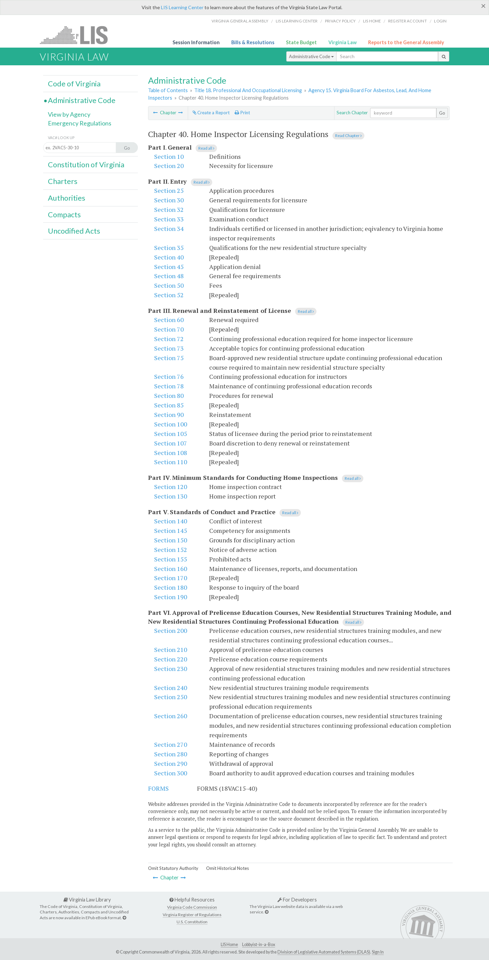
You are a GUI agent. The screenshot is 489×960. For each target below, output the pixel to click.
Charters (62, 181)
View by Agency (69, 114)
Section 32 (169, 209)
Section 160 (170, 569)
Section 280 (170, 754)
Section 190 (170, 597)
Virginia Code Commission (192, 907)
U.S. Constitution (192, 921)
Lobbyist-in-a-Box (258, 944)
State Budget (301, 42)
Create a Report (211, 112)
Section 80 (169, 395)
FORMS (158, 788)
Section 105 (170, 434)
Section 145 (170, 530)
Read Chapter (348, 135)
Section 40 (169, 257)
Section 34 (169, 228)
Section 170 (170, 578)
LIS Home (229, 944)
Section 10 (169, 156)
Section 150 (170, 540)
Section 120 (170, 487)
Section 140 (170, 521)
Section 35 (169, 247)
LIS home (372, 21)
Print (242, 112)
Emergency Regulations (79, 123)
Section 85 (169, 405)
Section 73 (169, 348)
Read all (206, 148)
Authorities (66, 197)
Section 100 (170, 424)
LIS (77, 35)
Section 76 (169, 376)
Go (442, 113)
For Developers (297, 900)
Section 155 (170, 559)
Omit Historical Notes (227, 868)
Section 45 (169, 267)
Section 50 (169, 285)
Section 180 (170, 587)
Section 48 (169, 276)
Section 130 (170, 496)
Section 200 (170, 630)
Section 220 (170, 659)
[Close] (483, 5)
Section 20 (169, 166)
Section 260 (170, 716)
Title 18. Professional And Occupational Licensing (248, 90)
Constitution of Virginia (86, 164)
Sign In (378, 952)
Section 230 (170, 668)
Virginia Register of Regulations (192, 914)
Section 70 (169, 329)
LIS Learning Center (182, 7)
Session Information (196, 42)
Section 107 (170, 443)
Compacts (64, 214)
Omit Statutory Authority (173, 868)
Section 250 (170, 697)
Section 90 (169, 414)
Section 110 (170, 462)
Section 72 (169, 339)
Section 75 (169, 358)
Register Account (407, 21)
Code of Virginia (74, 83)
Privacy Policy (340, 21)
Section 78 (169, 386)
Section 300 (170, 773)
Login (440, 21)
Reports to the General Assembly (406, 42)
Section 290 (170, 763)
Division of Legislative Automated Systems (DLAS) (323, 952)
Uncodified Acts (74, 230)
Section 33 (169, 219)
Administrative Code (311, 56)
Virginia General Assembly (240, 21)
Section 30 (169, 200)
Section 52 (169, 295)
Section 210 (170, 649)
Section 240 (170, 688)
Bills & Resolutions (252, 42)
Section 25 (169, 190)
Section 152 (170, 549)
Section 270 (170, 744)
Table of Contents (168, 90)
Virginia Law (342, 42)
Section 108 (170, 453)
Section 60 (169, 320)
